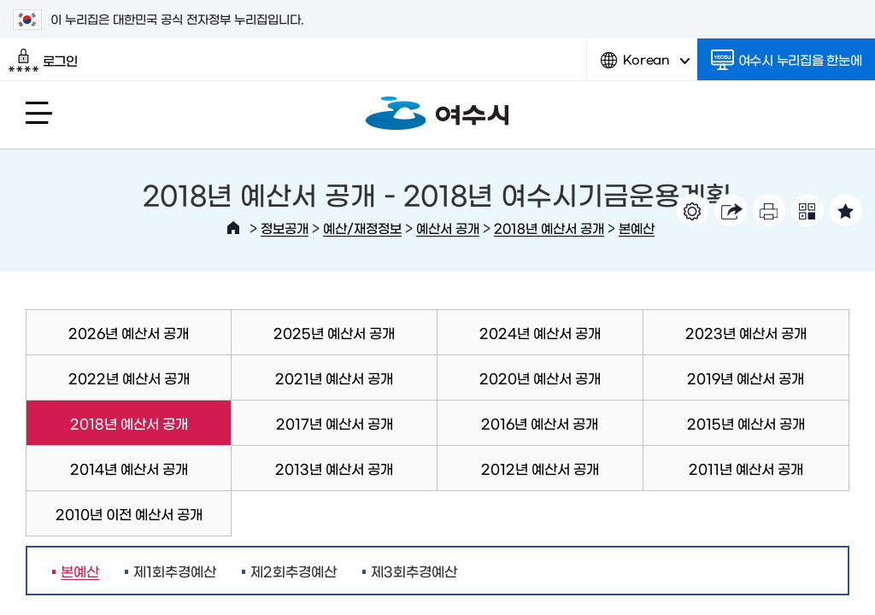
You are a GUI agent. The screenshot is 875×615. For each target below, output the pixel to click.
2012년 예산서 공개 (540, 468)
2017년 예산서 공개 (334, 423)
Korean (645, 66)
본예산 (637, 227)
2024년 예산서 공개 (540, 332)
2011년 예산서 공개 (746, 468)
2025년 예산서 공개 (334, 332)
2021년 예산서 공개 (334, 377)
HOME (233, 228)
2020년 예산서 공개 (540, 377)
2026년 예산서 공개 (128, 332)
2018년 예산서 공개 (549, 227)
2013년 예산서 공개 (334, 468)
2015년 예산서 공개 (746, 423)
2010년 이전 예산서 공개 (129, 513)
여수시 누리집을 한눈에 (786, 60)
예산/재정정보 (362, 227)
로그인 (43, 61)
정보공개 (284, 227)
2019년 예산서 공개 (745, 377)
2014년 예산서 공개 (129, 468)
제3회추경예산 (414, 570)
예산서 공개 (447, 227)
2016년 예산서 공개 (539, 423)
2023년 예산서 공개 (746, 332)
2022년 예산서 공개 (129, 377)
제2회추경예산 (293, 570)
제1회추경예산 (174, 570)
